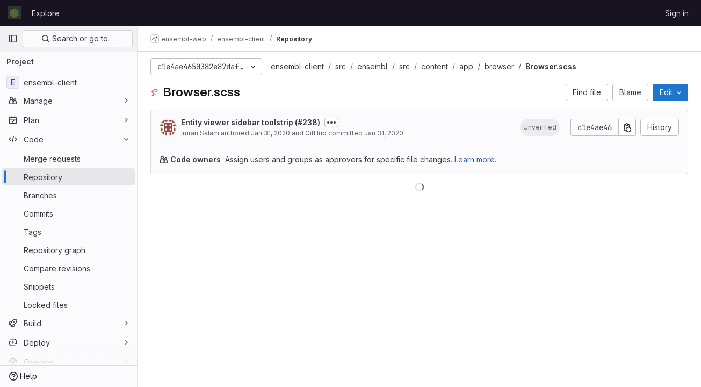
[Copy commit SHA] (627, 127)
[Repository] (68, 176)
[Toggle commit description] (331, 122)
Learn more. (475, 159)
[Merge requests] (68, 158)
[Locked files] (68, 304)
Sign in (677, 13)
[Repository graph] (68, 250)
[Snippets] (68, 286)
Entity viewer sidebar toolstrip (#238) (250, 122)
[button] (540, 127)
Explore (46, 13)
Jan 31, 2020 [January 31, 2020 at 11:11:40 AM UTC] (270, 133)
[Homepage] (14, 13)
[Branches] (68, 195)
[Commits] (68, 213)
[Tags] (68, 231)
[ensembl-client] (68, 82)
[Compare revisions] (68, 268)
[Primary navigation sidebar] (12, 38)
